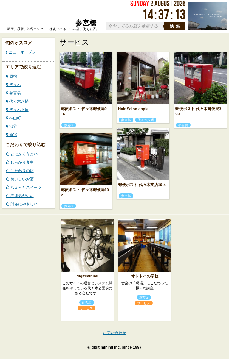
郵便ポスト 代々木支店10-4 (142, 184)
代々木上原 (17, 109)
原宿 (11, 76)
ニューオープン (21, 52)
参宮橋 (13, 93)
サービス (86, 308)
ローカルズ (52, 14)
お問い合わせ (114, 332)
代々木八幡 (17, 101)
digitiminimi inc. (106, 347)
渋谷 (11, 126)
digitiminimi (87, 276)
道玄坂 (87, 302)
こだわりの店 (20, 170)
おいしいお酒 (20, 179)
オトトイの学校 (144, 276)
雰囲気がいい (20, 195)
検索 (176, 26)
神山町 (13, 118)
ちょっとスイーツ (23, 187)
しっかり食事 (20, 162)
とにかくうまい (22, 154)
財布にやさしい (22, 204)
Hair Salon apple (133, 109)
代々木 (13, 84)
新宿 (11, 134)
